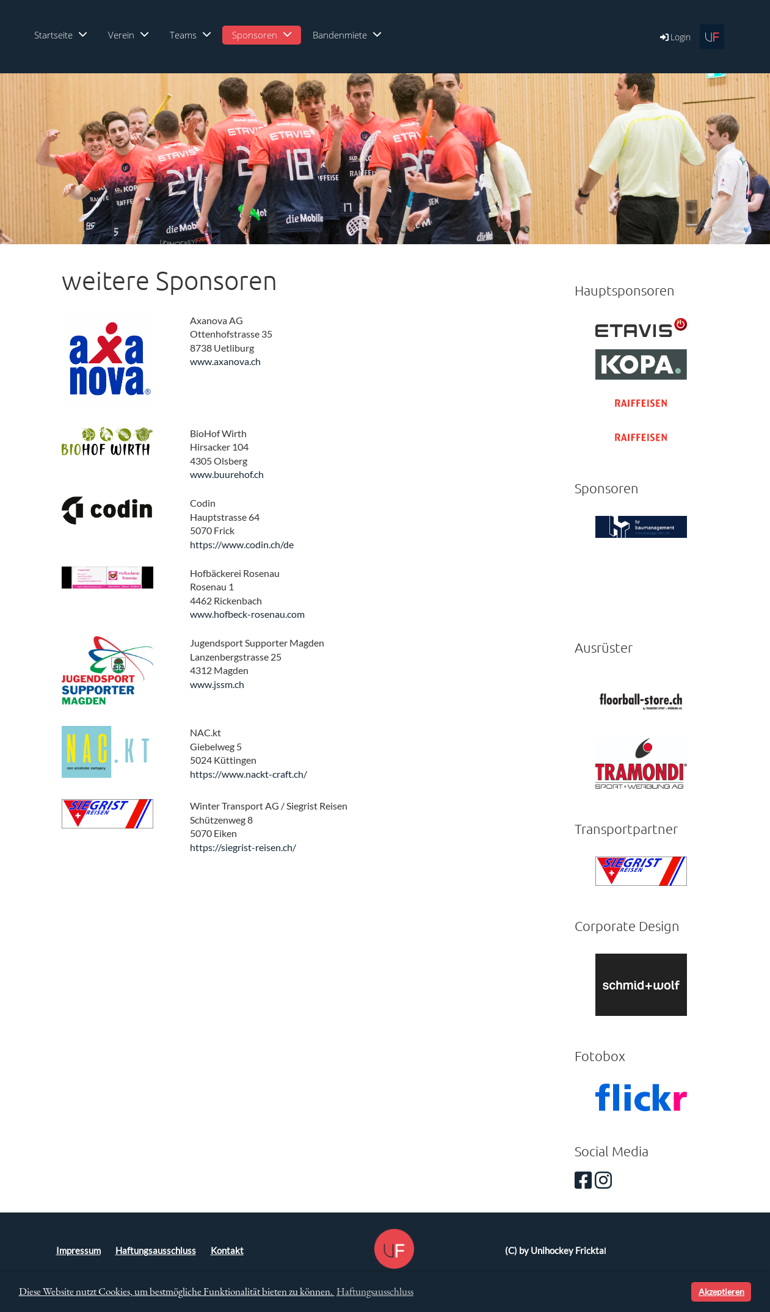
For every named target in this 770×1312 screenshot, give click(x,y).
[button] (680, 1292)
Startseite (60, 35)
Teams (190, 35)
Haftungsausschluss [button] (374, 1291)
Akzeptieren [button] (721, 1291)
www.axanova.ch (225, 361)
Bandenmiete (347, 35)
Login (674, 37)
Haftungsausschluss (155, 1250)
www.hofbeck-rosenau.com (247, 614)
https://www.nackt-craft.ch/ (248, 774)
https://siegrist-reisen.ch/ (243, 847)
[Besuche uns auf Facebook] (583, 1180)
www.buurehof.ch (227, 474)
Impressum (78, 1250)
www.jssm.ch (217, 684)
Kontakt (227, 1250)
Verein (128, 35)
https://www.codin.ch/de (242, 544)
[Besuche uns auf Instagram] (603, 1180)
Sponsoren (261, 35)
